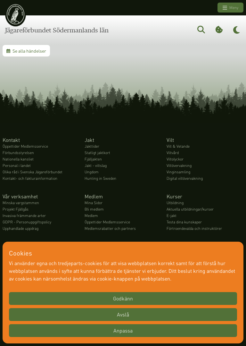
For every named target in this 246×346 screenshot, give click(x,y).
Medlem (91, 215)
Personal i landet (17, 165)
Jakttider (92, 146)
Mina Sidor (93, 202)
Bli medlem (94, 209)
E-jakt (171, 215)
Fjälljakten (93, 159)
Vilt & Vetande (178, 146)
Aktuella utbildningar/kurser (190, 209)
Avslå (123, 314)
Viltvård (173, 152)
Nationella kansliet (18, 159)
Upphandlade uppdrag (20, 228)
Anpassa (123, 330)
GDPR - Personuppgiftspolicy (27, 222)
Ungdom (92, 171)
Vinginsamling (178, 171)
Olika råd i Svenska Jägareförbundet (32, 171)
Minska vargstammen (21, 202)
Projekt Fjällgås (16, 209)
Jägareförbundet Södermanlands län (57, 30)
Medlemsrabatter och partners (110, 228)
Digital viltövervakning (185, 178)
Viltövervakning (179, 165)
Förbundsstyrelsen (18, 152)
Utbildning (175, 202)
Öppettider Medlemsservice (25, 146)
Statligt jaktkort (97, 152)
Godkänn (123, 298)
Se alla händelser (26, 51)
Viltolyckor (175, 159)
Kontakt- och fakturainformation (30, 178)
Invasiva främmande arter (24, 215)
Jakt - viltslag (96, 165)
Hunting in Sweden (100, 178)
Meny (230, 7)
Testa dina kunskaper (184, 222)
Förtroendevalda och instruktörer (194, 228)
